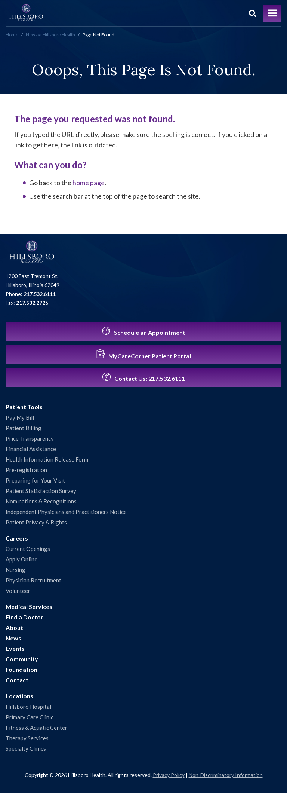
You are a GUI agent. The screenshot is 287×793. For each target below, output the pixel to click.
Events (15, 648)
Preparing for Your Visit (35, 480)
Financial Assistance (31, 449)
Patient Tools (24, 406)
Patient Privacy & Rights (36, 522)
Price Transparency (30, 438)
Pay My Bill (20, 417)
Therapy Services (27, 738)
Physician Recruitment (33, 580)
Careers (17, 538)
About (14, 627)
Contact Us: (143, 377)
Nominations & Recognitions (41, 501)
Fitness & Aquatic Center (36, 727)
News (13, 638)
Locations (19, 695)
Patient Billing (23, 428)
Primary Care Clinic (29, 717)
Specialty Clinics (26, 748)
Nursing (15, 569)
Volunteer (18, 590)
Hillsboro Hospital (28, 706)
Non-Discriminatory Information (226, 775)
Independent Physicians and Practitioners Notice (66, 511)
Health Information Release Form (47, 459)
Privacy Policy (169, 775)
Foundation (21, 669)
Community (22, 658)
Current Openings (28, 548)
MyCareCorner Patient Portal (143, 354)
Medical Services (29, 606)
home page (88, 182)
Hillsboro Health (26, 13)
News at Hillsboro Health (50, 34)
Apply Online (21, 559)
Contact (17, 679)
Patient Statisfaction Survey (41, 490)
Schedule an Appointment (143, 331)
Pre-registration (26, 469)
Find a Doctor (24, 617)
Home (12, 34)
